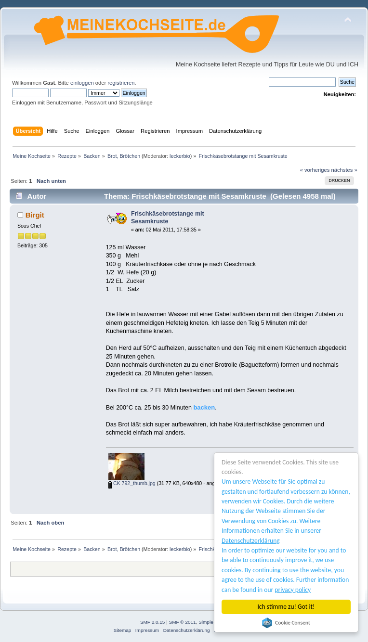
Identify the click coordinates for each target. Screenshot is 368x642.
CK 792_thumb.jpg (132, 483)
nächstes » (344, 170)
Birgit (35, 215)
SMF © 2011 (182, 622)
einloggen (82, 83)
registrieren (120, 83)
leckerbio (180, 156)
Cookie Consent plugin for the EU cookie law (286, 622)
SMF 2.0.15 (152, 622)
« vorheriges (315, 170)
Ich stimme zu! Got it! (286, 607)
